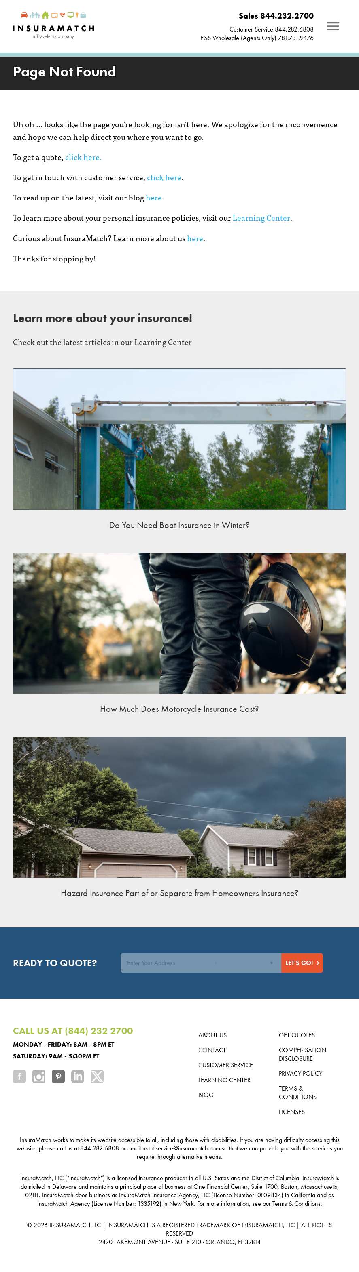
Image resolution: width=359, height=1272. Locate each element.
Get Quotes (297, 1035)
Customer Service (225, 1065)
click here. (83, 156)
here (154, 197)
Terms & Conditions (298, 1092)
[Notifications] (333, 26)
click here (164, 176)
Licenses (292, 1112)
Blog (206, 1095)
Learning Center (261, 217)
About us (212, 1035)
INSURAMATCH (70, 1225)
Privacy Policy (300, 1073)
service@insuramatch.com (187, 1148)
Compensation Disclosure (302, 1054)
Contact (212, 1050)
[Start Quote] (302, 963)
